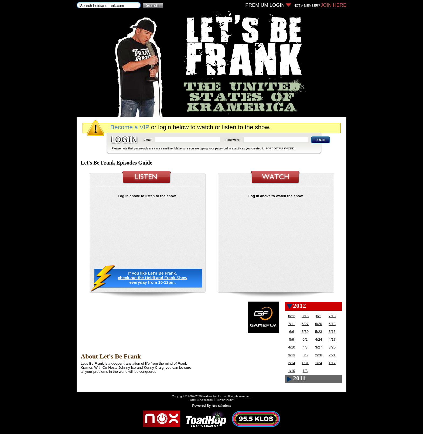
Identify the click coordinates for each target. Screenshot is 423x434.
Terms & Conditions (201, 399)
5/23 (318, 332)
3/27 (318, 347)
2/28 (318, 355)
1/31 (305, 363)
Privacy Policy (225, 399)
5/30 (305, 332)
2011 (299, 378)
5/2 (305, 339)
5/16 (332, 332)
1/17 (332, 363)
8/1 (318, 316)
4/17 (332, 339)
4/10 (291, 347)
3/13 (291, 355)
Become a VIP (129, 127)
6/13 (332, 324)
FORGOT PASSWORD (280, 148)
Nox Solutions (221, 406)
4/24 (318, 339)
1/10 (291, 371)
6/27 (305, 324)
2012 (299, 305)
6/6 (291, 332)
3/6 (305, 355)
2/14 (291, 363)
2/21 (332, 355)
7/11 (291, 324)
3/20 (332, 347)
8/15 (305, 316)
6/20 (318, 324)
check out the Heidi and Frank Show (152, 277)
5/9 (291, 339)
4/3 (305, 347)
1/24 (318, 363)
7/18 (332, 316)
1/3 (305, 371)
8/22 (291, 316)
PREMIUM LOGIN (265, 5)
